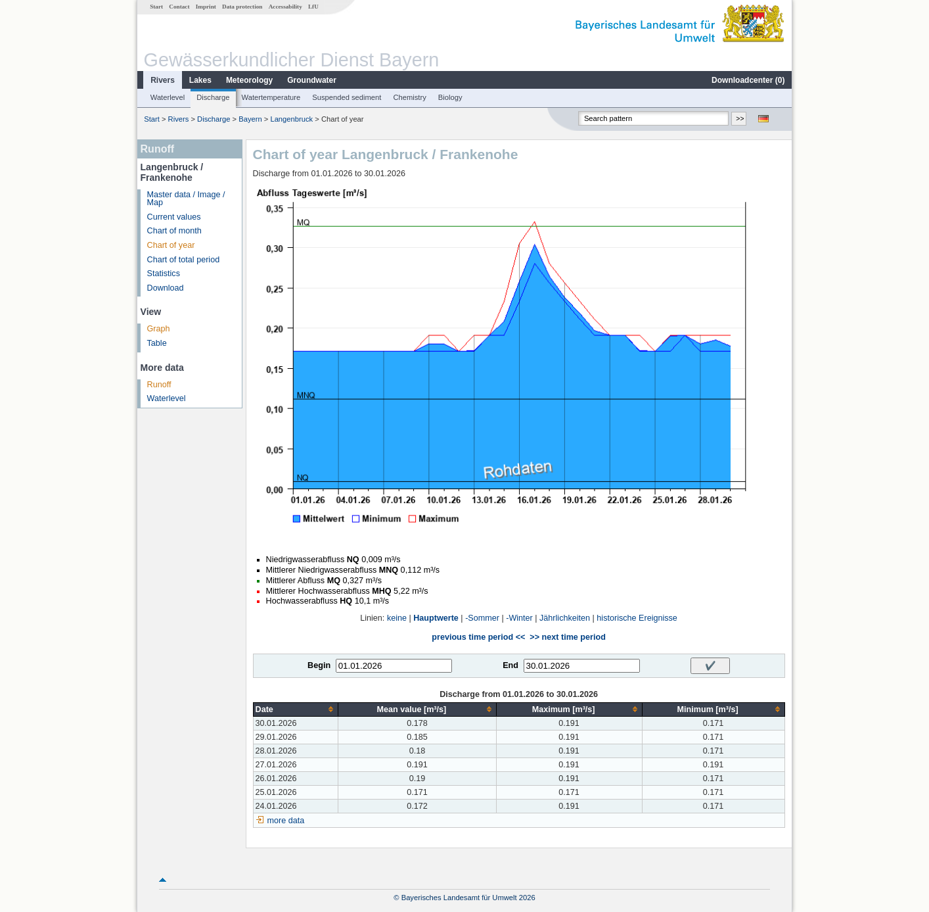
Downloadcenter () (748, 80)
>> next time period (567, 637)
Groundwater (311, 80)
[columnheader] (295, 709)
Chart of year (171, 245)
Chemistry (409, 97)
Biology (450, 97)
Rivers (162, 80)
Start (156, 6)
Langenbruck (291, 119)
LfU (313, 6)
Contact (179, 6)
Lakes (200, 80)
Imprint (206, 6)
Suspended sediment (346, 97)
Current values (174, 217)
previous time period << (478, 637)
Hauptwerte (436, 618)
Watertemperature (271, 97)
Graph (158, 328)
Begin (318, 665)
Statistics (163, 273)
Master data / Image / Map (186, 199)
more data (286, 820)
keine (397, 618)
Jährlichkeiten (564, 618)
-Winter (519, 618)
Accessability (285, 6)
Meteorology (249, 80)
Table (157, 343)
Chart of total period (183, 259)
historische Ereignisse (637, 618)
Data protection (242, 6)
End (510, 665)
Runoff (159, 384)
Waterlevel (167, 97)
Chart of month (174, 230)
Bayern (249, 119)
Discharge (212, 97)
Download (165, 288)
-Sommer (482, 618)
